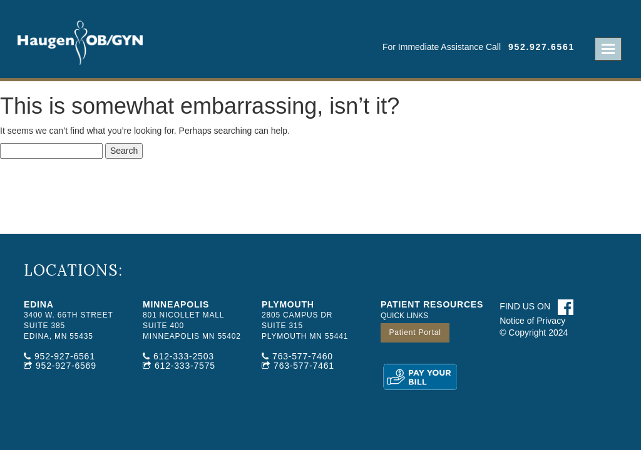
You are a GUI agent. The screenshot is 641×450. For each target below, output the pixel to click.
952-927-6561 (64, 356)
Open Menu (608, 49)
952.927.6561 (541, 47)
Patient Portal (415, 332)
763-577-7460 (302, 356)
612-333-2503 (183, 356)
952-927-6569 (66, 366)
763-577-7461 (304, 366)
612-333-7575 (185, 366)
